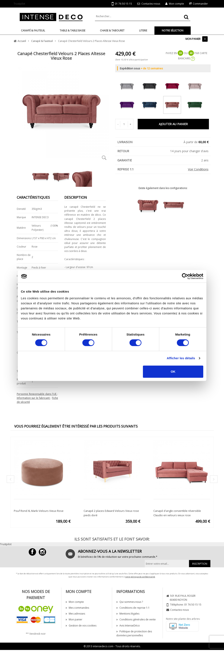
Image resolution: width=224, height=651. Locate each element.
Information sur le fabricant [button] (33, 398)
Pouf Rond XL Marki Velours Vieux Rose (38, 511)
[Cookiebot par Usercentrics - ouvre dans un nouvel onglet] (185, 276)
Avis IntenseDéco (128, 625)
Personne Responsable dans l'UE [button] (37, 394)
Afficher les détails (181, 358)
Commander (200, 3)
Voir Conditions (198, 169)
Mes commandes (77, 608)
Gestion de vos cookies (81, 625)
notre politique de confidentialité (140, 576)
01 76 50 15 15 (122, 3)
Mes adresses (75, 613)
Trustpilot (19, 3)
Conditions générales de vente (136, 619)
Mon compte (176, 3)
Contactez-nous (150, 3)
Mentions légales (127, 613)
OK (173, 371)
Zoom (104, 158)
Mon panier (74, 619)
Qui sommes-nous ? (129, 602)
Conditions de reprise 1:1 (133, 608)
